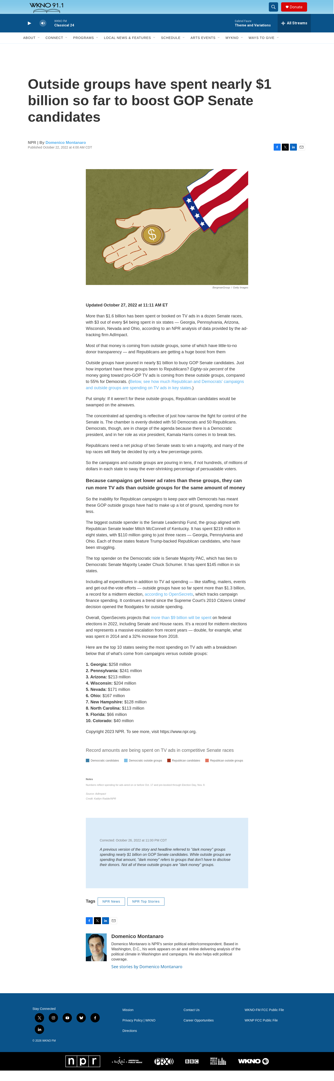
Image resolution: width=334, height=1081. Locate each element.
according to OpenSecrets (169, 604)
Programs (83, 48)
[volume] (43, 33)
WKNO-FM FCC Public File (264, 1020)
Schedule (170, 48)
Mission (127, 1020)
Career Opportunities (198, 1031)
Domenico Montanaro (66, 153)
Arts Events (202, 48)
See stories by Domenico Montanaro (146, 977)
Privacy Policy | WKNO (138, 1031)
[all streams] (294, 33)
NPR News (111, 912)
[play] (29, 33)
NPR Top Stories (146, 912)
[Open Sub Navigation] (39, 48)
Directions (129, 1041)
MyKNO (231, 48)
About (29, 48)
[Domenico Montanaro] (96, 958)
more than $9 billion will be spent (181, 628)
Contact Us (191, 1020)
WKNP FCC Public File (261, 1031)
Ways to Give (262, 48)
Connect (54, 48)
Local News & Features (127, 48)
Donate (299, 12)
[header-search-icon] (275, 12)
